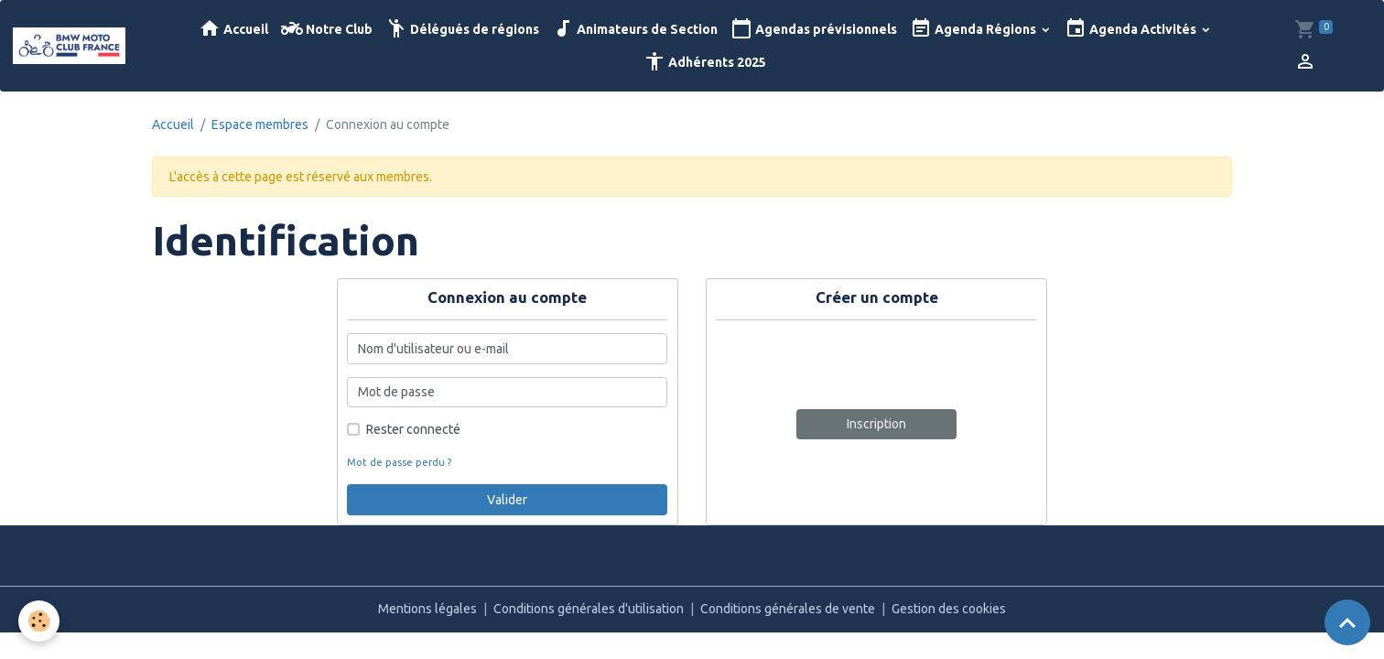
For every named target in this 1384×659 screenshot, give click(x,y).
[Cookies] (38, 621)
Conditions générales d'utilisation (588, 608)
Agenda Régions (974, 28)
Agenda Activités (1132, 28)
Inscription (876, 423)
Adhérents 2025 (704, 61)
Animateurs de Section (635, 28)
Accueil (233, 28)
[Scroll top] (1347, 622)
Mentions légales (427, 608)
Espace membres (259, 124)
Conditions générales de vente (787, 608)
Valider (507, 499)
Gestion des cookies (949, 608)
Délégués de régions (462, 28)
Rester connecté (413, 429)
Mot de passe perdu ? (399, 462)
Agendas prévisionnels (813, 28)
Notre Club (327, 28)
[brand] (70, 45)
